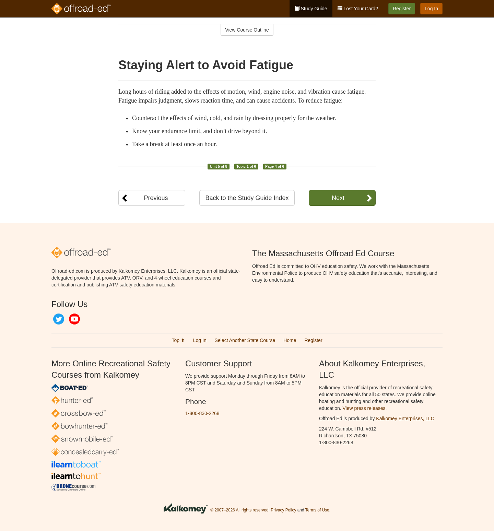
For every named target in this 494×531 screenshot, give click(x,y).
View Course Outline (247, 30)
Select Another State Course (245, 340)
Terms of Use (317, 510)
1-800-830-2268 (202, 413)
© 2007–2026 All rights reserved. (240, 510)
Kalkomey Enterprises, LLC (405, 418)
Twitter (58, 319)
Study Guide (311, 8)
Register (402, 8)
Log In (431, 8)
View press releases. (365, 408)
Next (338, 197)
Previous (156, 197)
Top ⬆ (178, 340)
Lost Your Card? (358, 8)
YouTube (74, 319)
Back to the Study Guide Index (247, 197)
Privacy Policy (283, 510)
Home (289, 340)
